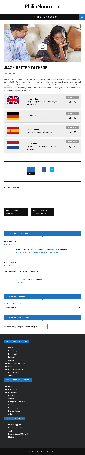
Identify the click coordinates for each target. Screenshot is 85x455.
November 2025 (10, 241)
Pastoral (11, 357)
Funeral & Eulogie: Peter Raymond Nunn (32, 279)
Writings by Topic (53, 252)
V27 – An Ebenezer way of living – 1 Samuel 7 (21, 271)
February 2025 (10, 263)
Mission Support (14, 425)
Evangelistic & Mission (16, 363)
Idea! (54, 452)
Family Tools (40, 252)
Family (14, 74)
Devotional (12, 354)
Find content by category (13, 327)
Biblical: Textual (14, 372)
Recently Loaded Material (18, 434)
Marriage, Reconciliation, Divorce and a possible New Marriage (41, 249)
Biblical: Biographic (15, 369)
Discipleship (12, 351)
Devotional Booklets (16, 428)
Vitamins (6, 274)
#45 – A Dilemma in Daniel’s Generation (41, 212)
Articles (7, 74)
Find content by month (12, 304)
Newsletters (8, 244)
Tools (46, 252)
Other (10, 375)
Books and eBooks (21, 252)
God (10, 366)
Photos (11, 437)
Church (29, 252)
